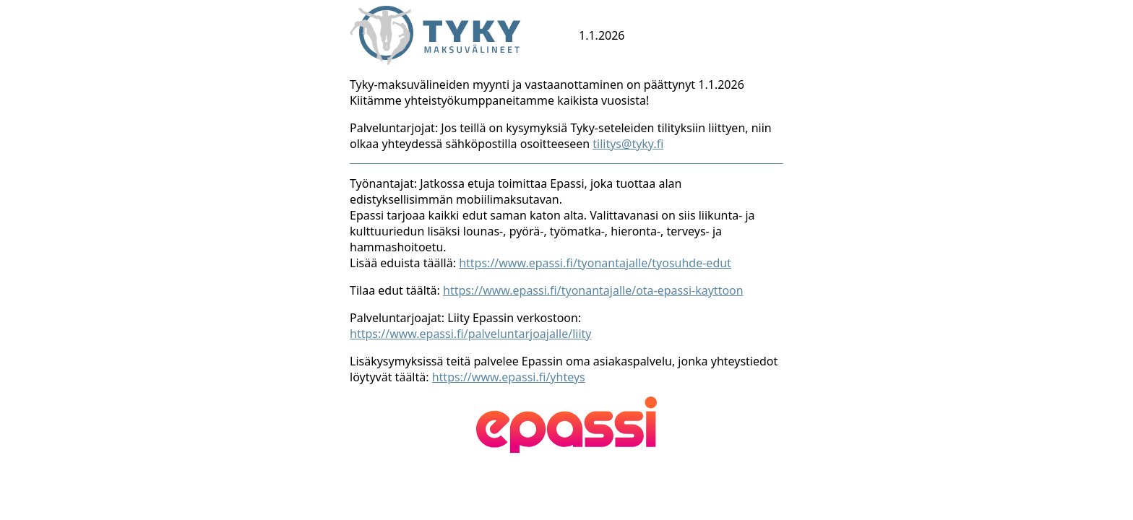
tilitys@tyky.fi (628, 144)
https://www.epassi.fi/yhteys (508, 377)
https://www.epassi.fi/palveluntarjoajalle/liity (470, 334)
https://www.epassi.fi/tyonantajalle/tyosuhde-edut (595, 263)
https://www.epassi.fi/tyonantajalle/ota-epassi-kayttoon (593, 290)
